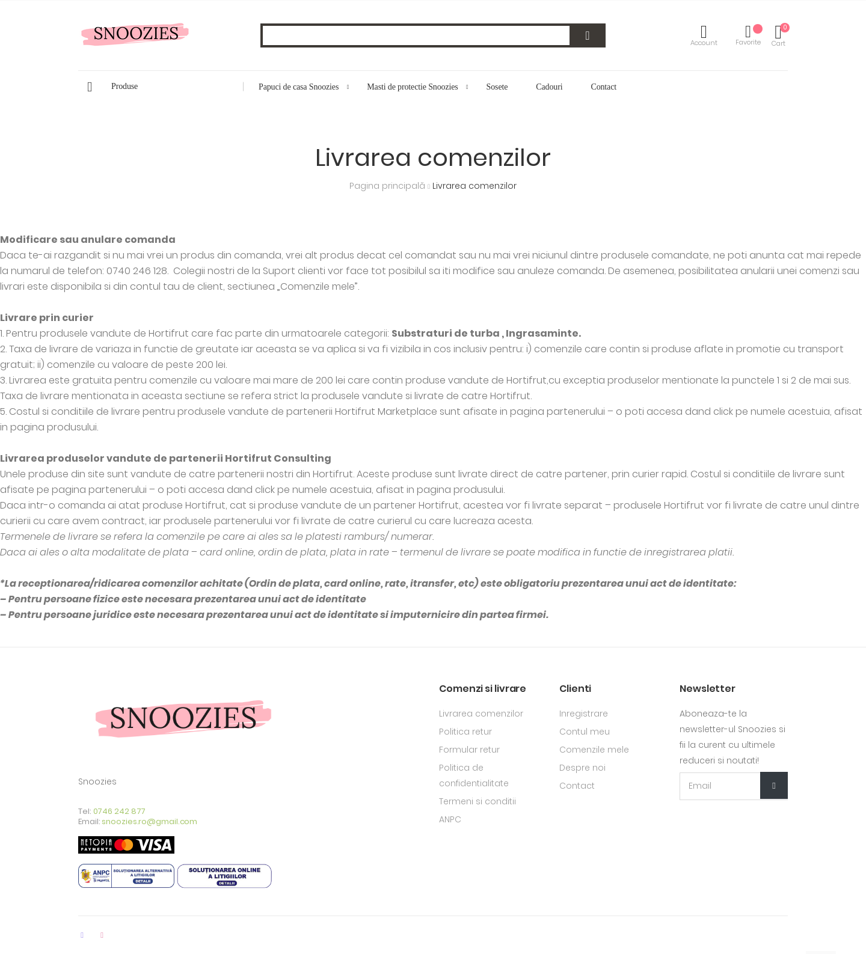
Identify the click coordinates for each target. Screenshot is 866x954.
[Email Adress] (734, 786)
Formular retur (469, 750)
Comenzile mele (594, 750)
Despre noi (582, 768)
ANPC (450, 819)
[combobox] (433, 35)
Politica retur (465, 732)
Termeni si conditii (477, 801)
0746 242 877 (119, 811)
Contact (577, 786)
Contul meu (584, 732)
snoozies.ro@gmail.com (149, 821)
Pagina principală (388, 186)
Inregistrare (583, 714)
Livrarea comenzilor (481, 714)
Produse (124, 86)
